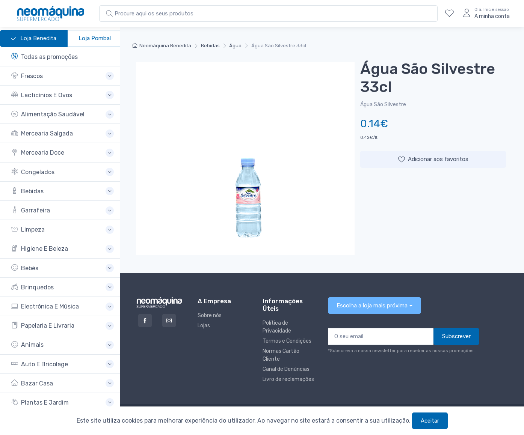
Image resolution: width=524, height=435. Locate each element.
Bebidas (210, 45)
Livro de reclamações (288, 379)
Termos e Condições (287, 341)
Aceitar (430, 420)
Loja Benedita (33, 38)
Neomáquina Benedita (161, 45)
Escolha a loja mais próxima (372, 305)
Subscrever (456, 336)
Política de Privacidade (277, 327)
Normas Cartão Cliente (281, 355)
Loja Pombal (95, 38)
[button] (62, 76)
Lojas (204, 325)
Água (235, 45)
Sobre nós (210, 315)
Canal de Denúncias (286, 369)
